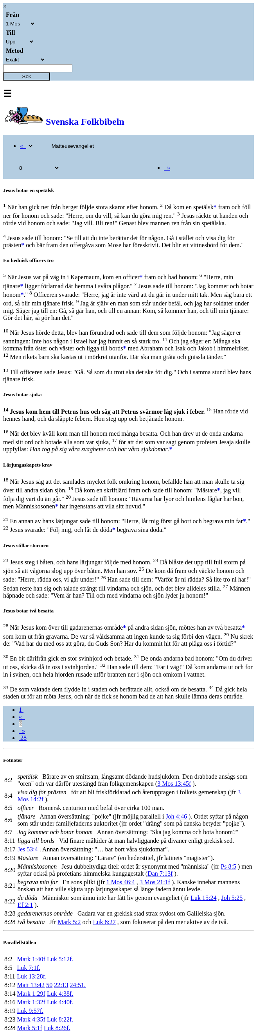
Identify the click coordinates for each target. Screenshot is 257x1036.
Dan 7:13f (160, 873)
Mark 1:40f (31, 959)
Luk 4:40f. (60, 1002)
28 (23, 737)
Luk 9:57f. (30, 1010)
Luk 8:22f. (60, 1019)
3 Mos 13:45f (174, 783)
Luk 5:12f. (60, 959)
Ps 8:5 (228, 866)
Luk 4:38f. (60, 993)
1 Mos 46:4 (120, 882)
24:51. (78, 985)
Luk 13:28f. (32, 976)
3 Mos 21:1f (155, 882)
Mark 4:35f (31, 1019)
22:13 (61, 985)
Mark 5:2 (69, 922)
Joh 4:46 (176, 816)
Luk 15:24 (203, 897)
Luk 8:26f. (57, 1028)
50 (49, 985)
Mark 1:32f (31, 1002)
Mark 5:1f (29, 1028)
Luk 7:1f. (28, 967)
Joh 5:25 (232, 897)
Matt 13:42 (31, 985)
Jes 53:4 (28, 849)
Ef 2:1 (25, 904)
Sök (26, 76)
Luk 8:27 (104, 922)
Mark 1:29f (31, 993)
